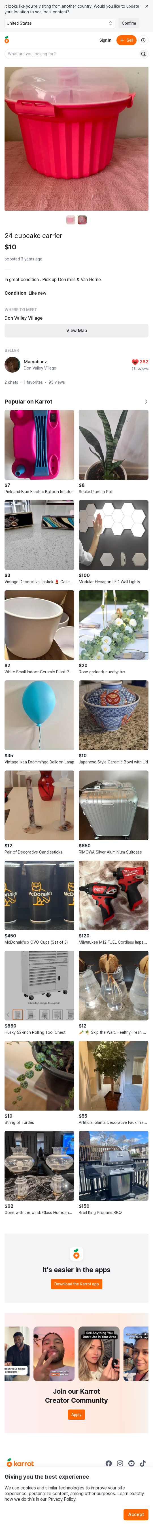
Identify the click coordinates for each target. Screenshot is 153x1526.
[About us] (143, 40)
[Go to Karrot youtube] (131, 1463)
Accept (136, 1514)
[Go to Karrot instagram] (120, 1463)
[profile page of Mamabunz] (12, 365)
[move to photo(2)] (82, 219)
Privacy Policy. (62, 1499)
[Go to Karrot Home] (20, 1463)
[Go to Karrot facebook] (108, 1463)
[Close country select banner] (147, 6)
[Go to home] (7, 40)
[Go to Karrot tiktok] (142, 1463)
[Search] (143, 54)
